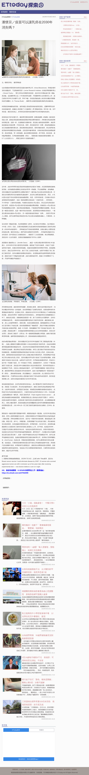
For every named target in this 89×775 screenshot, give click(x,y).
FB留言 (41, 730)
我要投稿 (15, 769)
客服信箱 (46, 769)
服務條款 (52, 769)
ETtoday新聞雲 (74, 2)
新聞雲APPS (84, 2)
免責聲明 (74, 769)
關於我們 (27, 769)
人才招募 (21, 769)
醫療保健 (12, 12)
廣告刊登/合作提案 (36, 769)
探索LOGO (23, 5)
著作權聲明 (67, 769)
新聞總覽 (4, 12)
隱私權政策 (59, 769)
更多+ (85, 17)
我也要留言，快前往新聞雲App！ (29, 759)
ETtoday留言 (16, 730)
